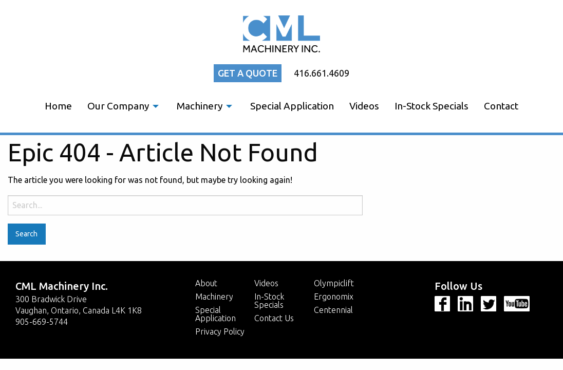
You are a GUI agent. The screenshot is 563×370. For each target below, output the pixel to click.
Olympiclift (334, 283)
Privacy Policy (220, 331)
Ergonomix (333, 296)
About (206, 283)
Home (58, 106)
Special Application (292, 106)
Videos (364, 106)
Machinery (199, 106)
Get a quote (247, 73)
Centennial (333, 310)
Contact (501, 106)
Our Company (118, 106)
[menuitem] (58, 106)
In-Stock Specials (431, 106)
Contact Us (274, 318)
